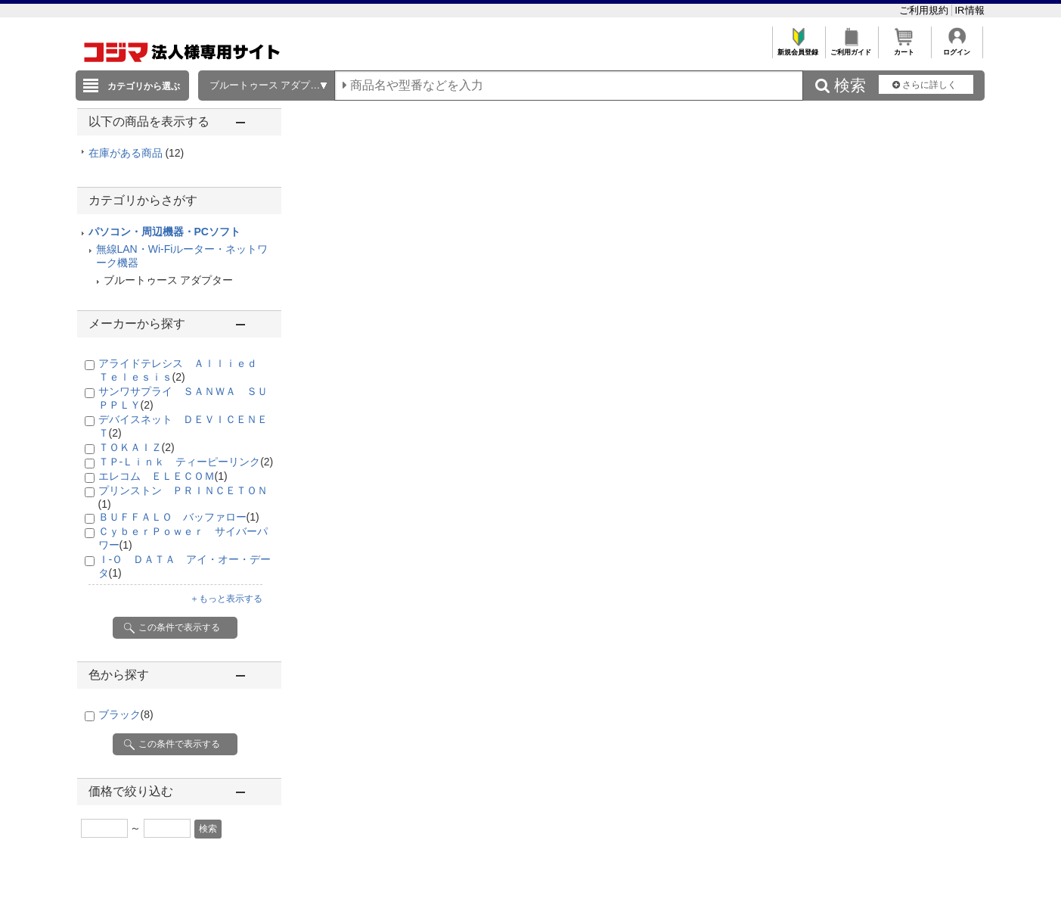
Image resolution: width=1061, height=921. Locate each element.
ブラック (126, 714)
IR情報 (970, 10)
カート (904, 48)
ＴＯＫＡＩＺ (136, 447)
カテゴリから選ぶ (143, 86)
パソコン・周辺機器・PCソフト (164, 232)
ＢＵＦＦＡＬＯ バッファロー (178, 517)
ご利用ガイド (851, 48)
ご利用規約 (925, 10)
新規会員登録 (798, 48)
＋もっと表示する (226, 598)
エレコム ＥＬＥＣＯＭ (163, 476)
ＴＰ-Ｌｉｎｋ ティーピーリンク (186, 462)
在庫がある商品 (136, 153)
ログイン (957, 48)
